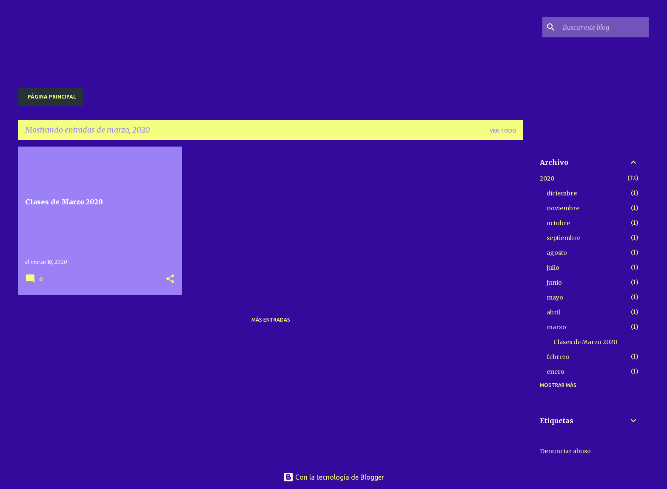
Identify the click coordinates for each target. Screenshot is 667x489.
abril (553, 312)
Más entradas (270, 319)
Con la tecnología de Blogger (333, 477)
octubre (558, 223)
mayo (555, 297)
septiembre (563, 238)
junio (554, 282)
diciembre (562, 193)
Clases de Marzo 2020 (585, 342)
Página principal (52, 96)
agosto (557, 253)
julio (553, 267)
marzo (556, 327)
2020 (547, 178)
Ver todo (503, 130)
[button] (170, 279)
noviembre (563, 208)
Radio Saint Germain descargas (227, 33)
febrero (558, 357)
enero (555, 372)
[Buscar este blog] (604, 27)
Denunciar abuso (565, 451)
